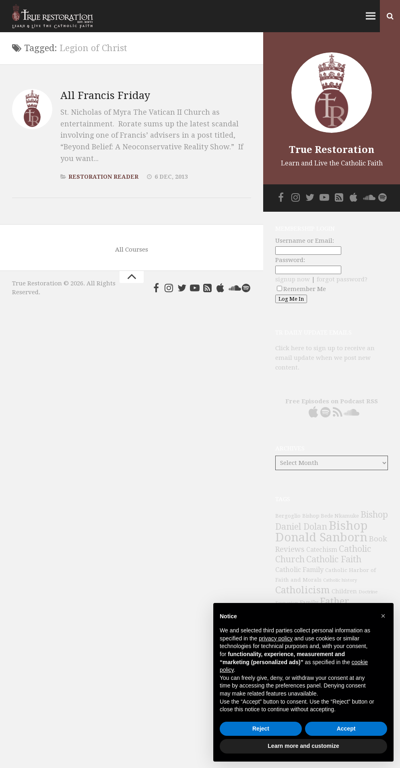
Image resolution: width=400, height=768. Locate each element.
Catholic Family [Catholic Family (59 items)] (299, 570)
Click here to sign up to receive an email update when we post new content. (325, 358)
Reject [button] (260, 728)
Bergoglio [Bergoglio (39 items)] (288, 516)
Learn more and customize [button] (303, 746)
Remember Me (301, 289)
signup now (292, 279)
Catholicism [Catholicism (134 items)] (302, 590)
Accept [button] (346, 728)
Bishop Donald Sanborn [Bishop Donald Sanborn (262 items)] (321, 531)
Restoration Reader (103, 176)
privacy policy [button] (276, 638)
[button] (383, 615)
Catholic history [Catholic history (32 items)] (340, 580)
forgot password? (342, 279)
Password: (290, 260)
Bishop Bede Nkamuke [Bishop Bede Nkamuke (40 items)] (330, 516)
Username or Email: (304, 240)
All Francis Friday (105, 95)
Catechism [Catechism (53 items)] (321, 549)
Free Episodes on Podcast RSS (331, 401)
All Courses (131, 249)
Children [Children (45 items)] (344, 591)
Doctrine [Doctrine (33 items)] (368, 592)
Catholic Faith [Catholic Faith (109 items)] (333, 559)
